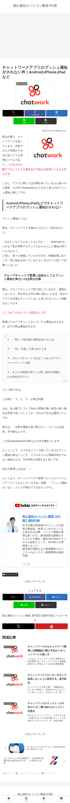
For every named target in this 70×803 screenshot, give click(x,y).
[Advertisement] (35, 36)
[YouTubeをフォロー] (28, 564)
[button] (46, 121)
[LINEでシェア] (24, 121)
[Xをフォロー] (24, 564)
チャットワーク (10, 574)
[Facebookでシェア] (35, 113)
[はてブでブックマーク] (56, 113)
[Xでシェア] (13, 113)
